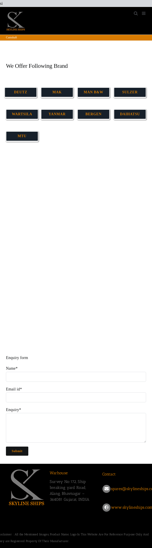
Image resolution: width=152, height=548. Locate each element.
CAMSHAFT (14, 162)
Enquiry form (17, 357)
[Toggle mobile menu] (144, 13)
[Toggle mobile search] (136, 13)
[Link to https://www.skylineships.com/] (106, 507)
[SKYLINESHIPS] (27, 469)
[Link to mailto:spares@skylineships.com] (106, 489)
